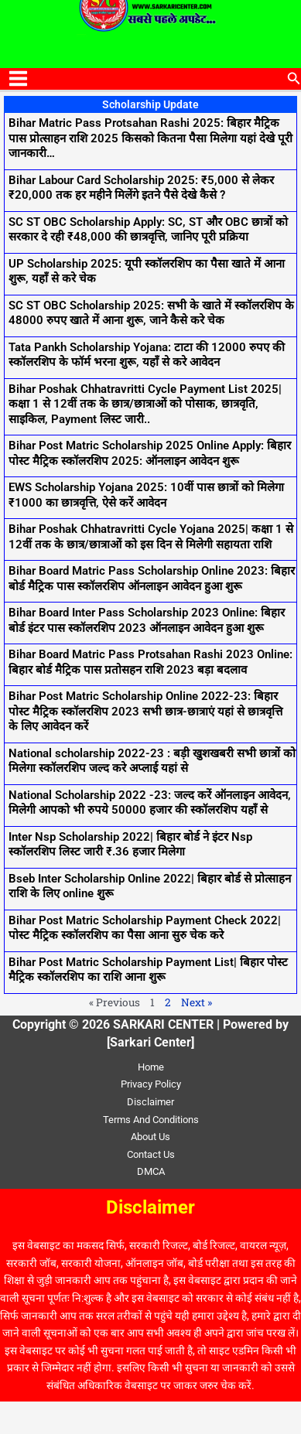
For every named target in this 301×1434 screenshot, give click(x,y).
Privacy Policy (151, 1084)
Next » (196, 1002)
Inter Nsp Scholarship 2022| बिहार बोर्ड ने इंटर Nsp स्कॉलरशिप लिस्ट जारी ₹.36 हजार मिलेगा (130, 844)
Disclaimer (150, 1102)
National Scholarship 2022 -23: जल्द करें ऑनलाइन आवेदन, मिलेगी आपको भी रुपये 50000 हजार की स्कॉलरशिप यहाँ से (150, 803)
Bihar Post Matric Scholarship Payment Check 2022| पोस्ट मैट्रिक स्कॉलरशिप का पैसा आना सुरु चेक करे (145, 928)
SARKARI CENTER (81, 34)
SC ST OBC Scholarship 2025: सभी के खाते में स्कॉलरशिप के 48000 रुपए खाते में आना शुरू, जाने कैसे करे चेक (151, 313)
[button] (294, 78)
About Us (150, 1136)
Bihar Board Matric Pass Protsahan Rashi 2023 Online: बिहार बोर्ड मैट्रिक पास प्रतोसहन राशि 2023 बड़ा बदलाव (150, 662)
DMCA (151, 1171)
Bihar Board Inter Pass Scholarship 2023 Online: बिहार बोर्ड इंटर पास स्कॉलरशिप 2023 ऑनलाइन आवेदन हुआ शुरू (147, 620)
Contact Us (151, 1154)
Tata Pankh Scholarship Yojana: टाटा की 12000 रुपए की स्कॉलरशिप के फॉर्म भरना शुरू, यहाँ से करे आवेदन (147, 355)
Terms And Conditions (151, 1119)
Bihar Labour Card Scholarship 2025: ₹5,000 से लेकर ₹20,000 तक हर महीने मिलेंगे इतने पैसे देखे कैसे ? (141, 188)
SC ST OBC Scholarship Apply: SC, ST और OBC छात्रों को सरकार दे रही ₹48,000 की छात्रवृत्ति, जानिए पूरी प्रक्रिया (148, 229)
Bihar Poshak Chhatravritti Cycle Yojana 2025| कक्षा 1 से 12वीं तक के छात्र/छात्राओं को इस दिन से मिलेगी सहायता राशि (151, 536)
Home (151, 1067)
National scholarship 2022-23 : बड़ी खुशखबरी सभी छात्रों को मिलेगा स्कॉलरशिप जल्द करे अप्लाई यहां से (152, 761)
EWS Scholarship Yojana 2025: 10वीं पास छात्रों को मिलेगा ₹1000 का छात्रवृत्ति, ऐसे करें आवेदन (146, 495)
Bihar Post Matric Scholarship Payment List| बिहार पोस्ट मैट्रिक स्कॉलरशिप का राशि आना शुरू (148, 970)
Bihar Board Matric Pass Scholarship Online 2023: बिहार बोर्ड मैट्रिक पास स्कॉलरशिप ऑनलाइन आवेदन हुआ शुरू (152, 578)
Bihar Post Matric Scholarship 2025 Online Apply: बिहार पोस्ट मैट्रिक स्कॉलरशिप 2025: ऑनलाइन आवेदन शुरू (150, 453)
